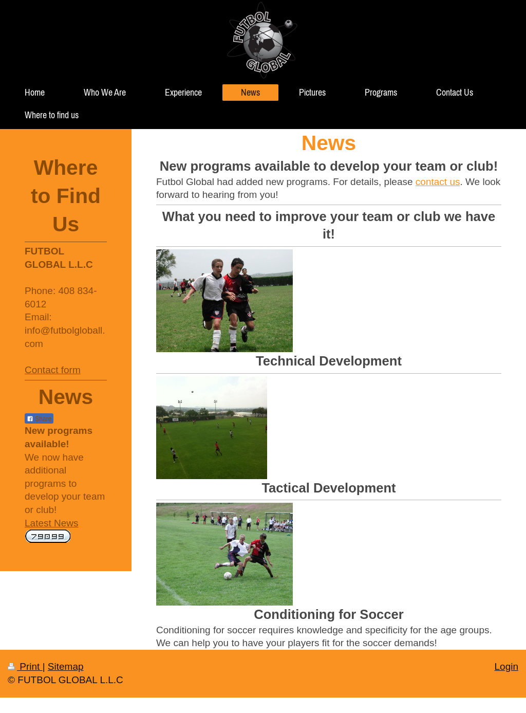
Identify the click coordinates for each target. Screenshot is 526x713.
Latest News (52, 523)
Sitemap (66, 666)
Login (507, 666)
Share (39, 419)
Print (25, 666)
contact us (438, 181)
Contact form (53, 369)
